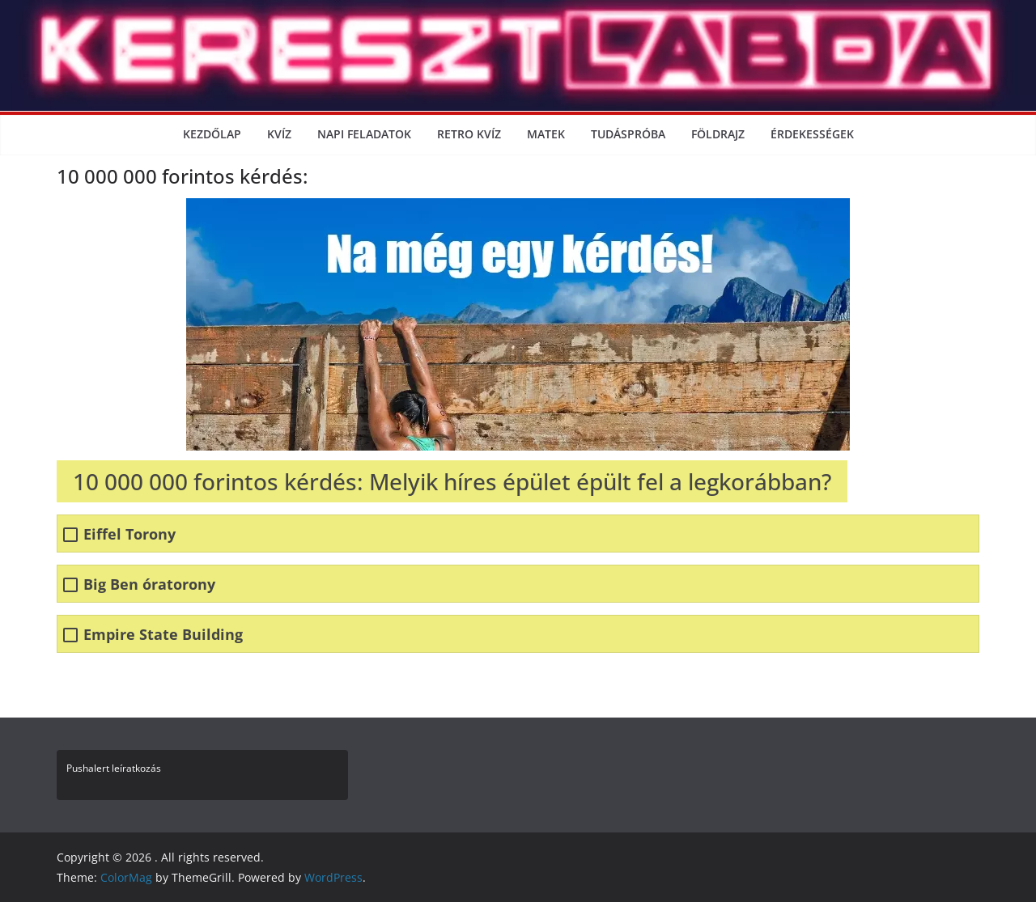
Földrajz (718, 134)
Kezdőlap (212, 134)
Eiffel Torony (129, 534)
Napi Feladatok (364, 134)
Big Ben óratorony (149, 584)
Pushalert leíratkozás (113, 768)
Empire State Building (163, 634)
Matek (546, 134)
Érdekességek (812, 134)
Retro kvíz (469, 134)
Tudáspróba (628, 134)
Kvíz (279, 134)
